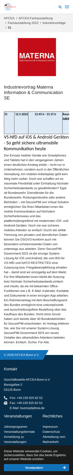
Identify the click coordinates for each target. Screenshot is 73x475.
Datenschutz (51, 431)
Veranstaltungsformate (19, 431)
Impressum (50, 426)
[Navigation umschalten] (67, 7)
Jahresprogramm (15, 426)
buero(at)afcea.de (32, 408)
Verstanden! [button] (34, 467)
